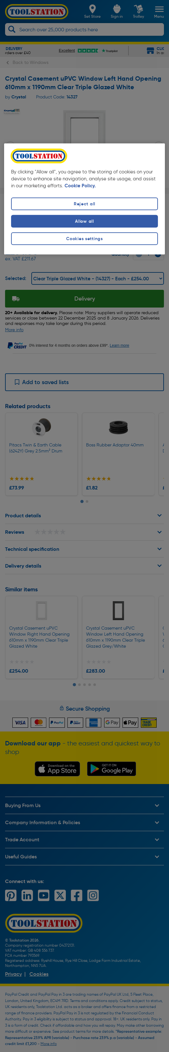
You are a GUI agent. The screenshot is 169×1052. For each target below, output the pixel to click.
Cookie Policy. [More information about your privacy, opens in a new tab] (80, 186)
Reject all (84, 204)
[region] (84, 198)
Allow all (84, 221)
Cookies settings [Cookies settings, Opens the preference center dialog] (84, 238)
